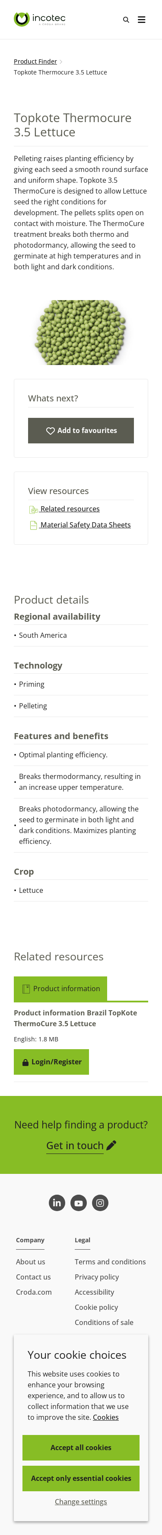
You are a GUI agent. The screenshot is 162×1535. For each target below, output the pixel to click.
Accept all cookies (81, 1447)
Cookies (106, 1417)
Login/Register (51, 1061)
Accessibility (94, 1292)
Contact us (33, 1277)
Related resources (64, 509)
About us (30, 1262)
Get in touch (75, 1145)
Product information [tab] (60, 988)
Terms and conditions (110, 1262)
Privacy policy (97, 1277)
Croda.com (34, 1292)
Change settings (81, 1501)
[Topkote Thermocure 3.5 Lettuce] (81, 430)
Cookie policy (96, 1307)
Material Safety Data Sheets (79, 525)
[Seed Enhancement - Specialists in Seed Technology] (40, 19)
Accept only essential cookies (81, 1478)
